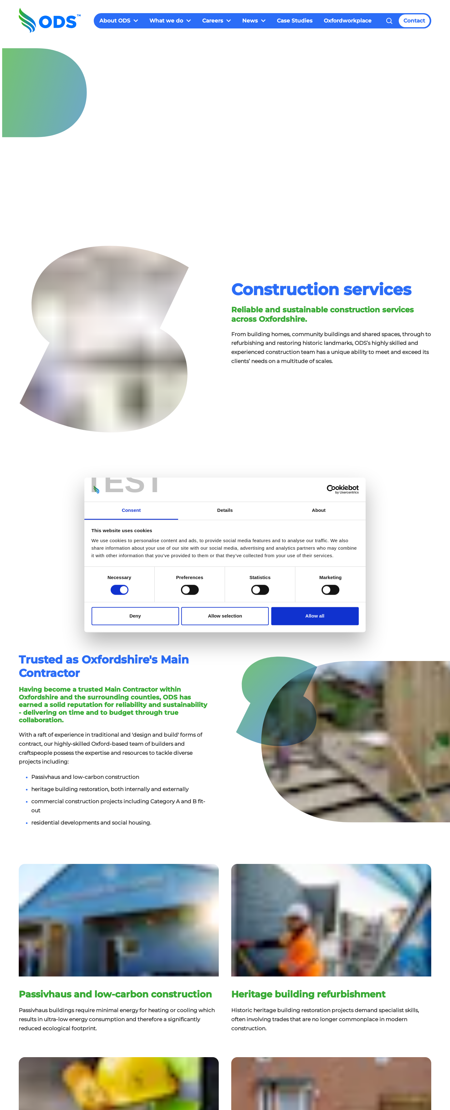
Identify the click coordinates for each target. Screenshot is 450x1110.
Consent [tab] (131, 510)
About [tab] (319, 510)
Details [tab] (225, 510)
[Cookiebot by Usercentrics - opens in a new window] (331, 489)
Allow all (314, 615)
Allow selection (225, 615)
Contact (414, 21)
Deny (135, 615)
